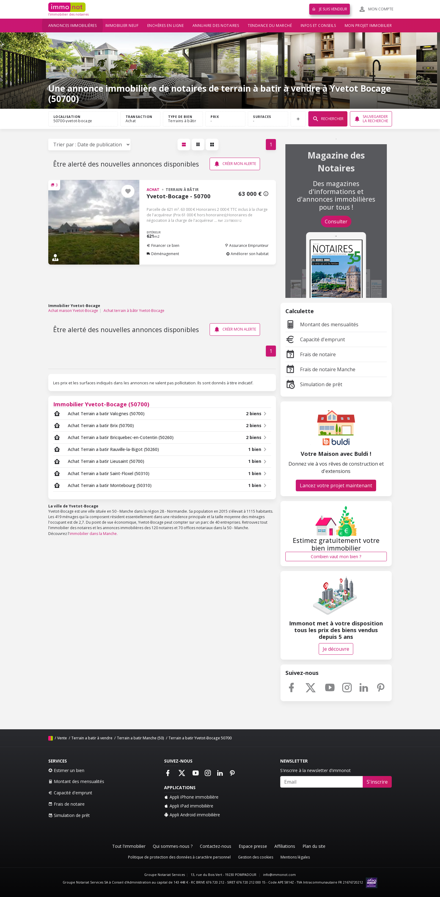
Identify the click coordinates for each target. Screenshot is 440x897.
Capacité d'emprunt (315, 339)
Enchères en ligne (165, 25)
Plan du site (313, 846)
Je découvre (336, 649)
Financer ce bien (163, 245)
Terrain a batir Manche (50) (140, 738)
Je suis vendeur (329, 9)
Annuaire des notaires (216, 25)
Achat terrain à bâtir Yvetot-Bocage (134, 310)
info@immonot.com (279, 875)
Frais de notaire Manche (320, 369)
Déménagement (163, 253)
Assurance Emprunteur (247, 245)
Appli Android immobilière (192, 815)
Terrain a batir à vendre (91, 738)
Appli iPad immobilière (188, 806)
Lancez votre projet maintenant (336, 485)
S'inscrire (377, 781)
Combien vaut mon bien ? (336, 556)
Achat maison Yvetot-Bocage (73, 310)
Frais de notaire (310, 354)
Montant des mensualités (321, 324)
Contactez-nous (215, 846)
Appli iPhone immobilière (191, 797)
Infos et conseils (318, 25)
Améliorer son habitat (247, 253)
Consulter (336, 221)
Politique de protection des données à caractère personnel (179, 857)
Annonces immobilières (72, 25)
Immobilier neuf (122, 25)
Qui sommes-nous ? (173, 846)
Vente (62, 738)
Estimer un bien (66, 770)
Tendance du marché (270, 25)
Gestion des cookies (255, 857)
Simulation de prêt (313, 384)
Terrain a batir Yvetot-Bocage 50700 (200, 738)
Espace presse (253, 846)
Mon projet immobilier (368, 25)
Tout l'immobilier (128, 846)
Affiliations (284, 846)
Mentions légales (295, 857)
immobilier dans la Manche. (94, 533)
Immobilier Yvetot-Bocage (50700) (101, 404)
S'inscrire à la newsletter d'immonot (315, 770)
